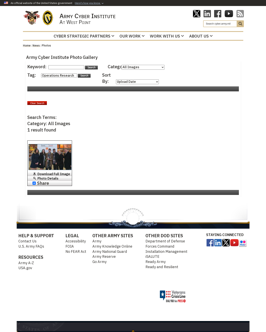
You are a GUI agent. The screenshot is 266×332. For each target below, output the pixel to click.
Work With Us (167, 36)
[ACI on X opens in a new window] (196, 13)
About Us (201, 36)
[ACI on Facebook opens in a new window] (217, 13)
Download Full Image (54, 174)
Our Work (132, 36)
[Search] (220, 23)
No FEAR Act (75, 251)
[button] (89, 3)
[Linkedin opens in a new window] (207, 13)
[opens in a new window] (210, 242)
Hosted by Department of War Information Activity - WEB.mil (114, 296)
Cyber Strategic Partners (84, 36)
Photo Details (48, 178)
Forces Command (159, 246)
